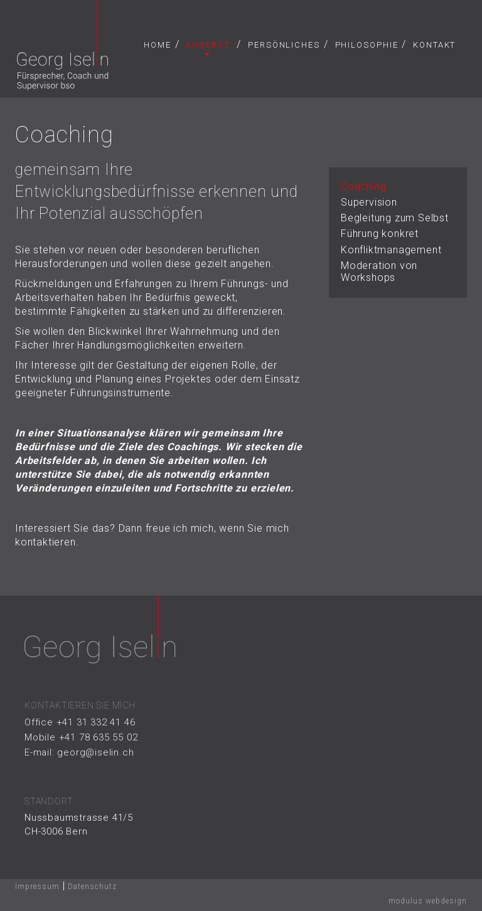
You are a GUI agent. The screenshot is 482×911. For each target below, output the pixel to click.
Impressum (37, 888)
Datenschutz (92, 888)
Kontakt (434, 45)
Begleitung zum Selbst (395, 220)
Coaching (363, 188)
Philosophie (367, 45)
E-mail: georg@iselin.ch (79, 754)
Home (157, 45)
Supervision (369, 204)
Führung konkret (380, 236)
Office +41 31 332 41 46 (79, 724)
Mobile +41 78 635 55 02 (80, 739)
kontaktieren (45, 544)
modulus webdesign (427, 902)
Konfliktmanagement (391, 252)
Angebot (208, 48)
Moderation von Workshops (379, 273)
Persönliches (284, 45)
